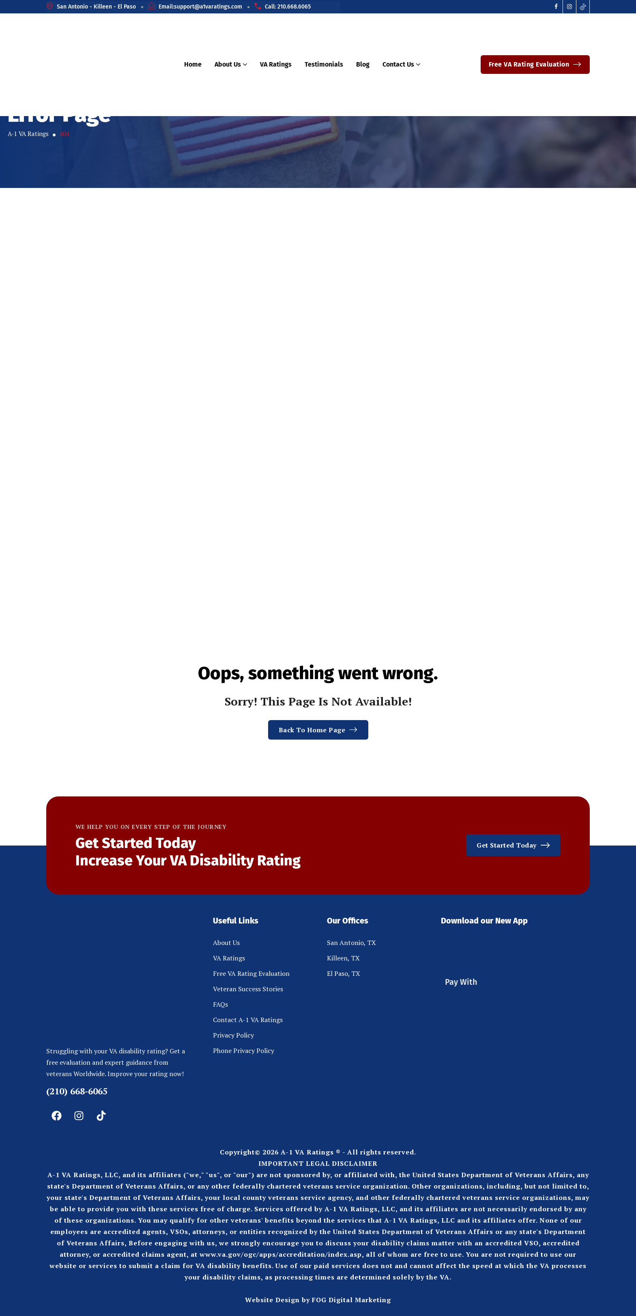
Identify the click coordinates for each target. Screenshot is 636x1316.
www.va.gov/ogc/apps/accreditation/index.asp (281, 1254)
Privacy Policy (233, 1035)
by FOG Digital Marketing (346, 1299)
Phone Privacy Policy (243, 1050)
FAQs (220, 1004)
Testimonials (324, 64)
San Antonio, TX (351, 942)
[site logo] (97, 64)
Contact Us (401, 64)
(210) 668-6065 (76, 1091)
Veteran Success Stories (248, 988)
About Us (231, 64)
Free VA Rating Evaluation (251, 973)
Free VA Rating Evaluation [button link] (535, 64)
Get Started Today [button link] (513, 845)
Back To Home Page (318, 729)
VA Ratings (276, 64)
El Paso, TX (343, 973)
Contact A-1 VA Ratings (248, 1019)
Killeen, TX (343, 958)
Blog (363, 64)
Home (193, 64)
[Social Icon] (556, 6)
